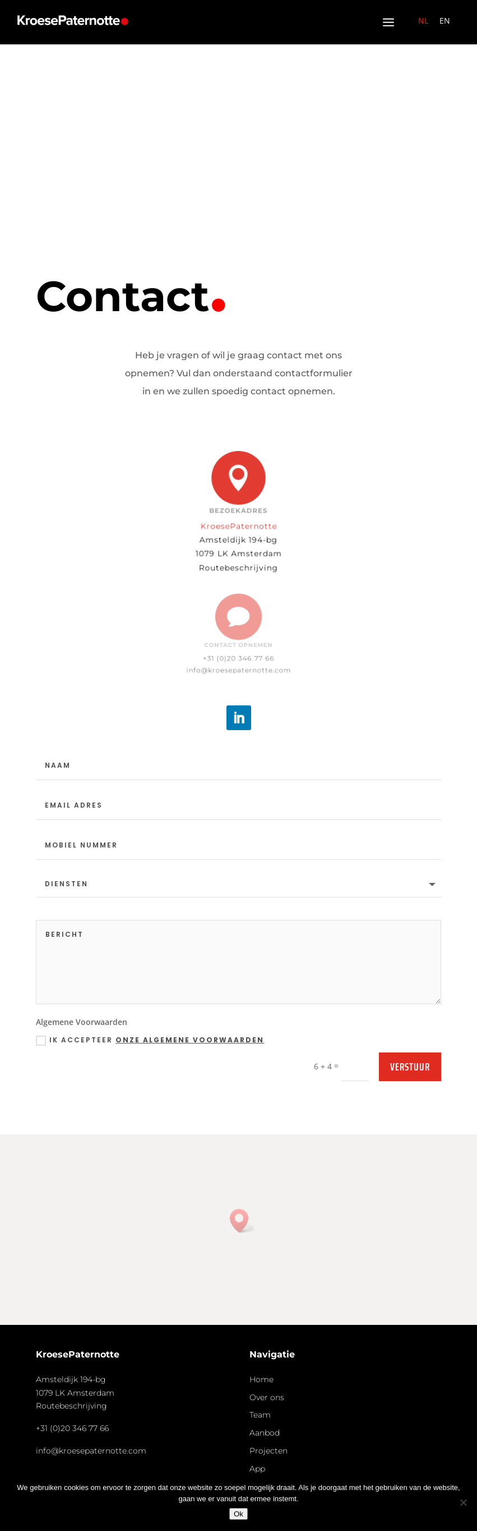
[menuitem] (423, 20)
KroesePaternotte (238, 525)
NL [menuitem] (423, 20)
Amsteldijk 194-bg (238, 538)
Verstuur (410, 1067)
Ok (238, 1514)
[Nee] (463, 1502)
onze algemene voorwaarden (189, 1040)
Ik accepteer (150, 1040)
